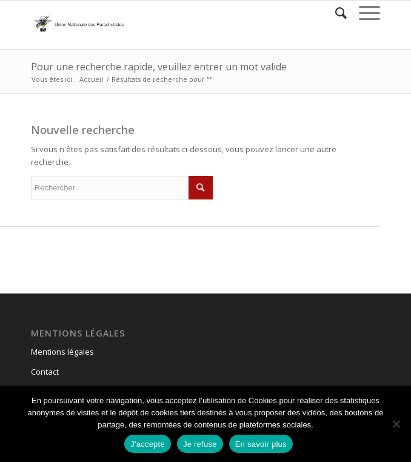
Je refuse (200, 444)
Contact (45, 371)
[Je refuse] (396, 424)
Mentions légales (62, 351)
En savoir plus (261, 444)
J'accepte (147, 444)
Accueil (91, 79)
